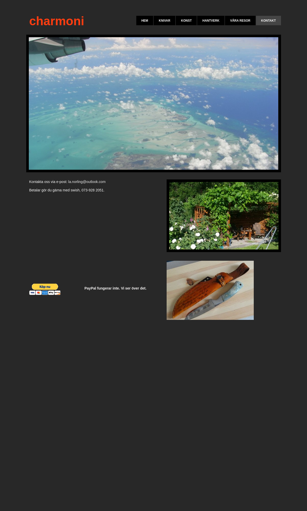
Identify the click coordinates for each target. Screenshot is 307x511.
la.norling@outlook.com (87, 182)
